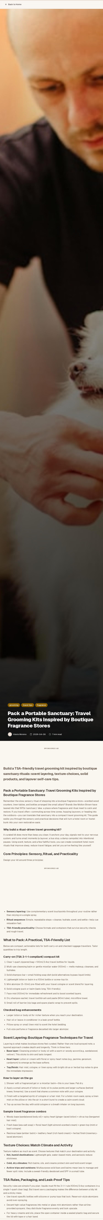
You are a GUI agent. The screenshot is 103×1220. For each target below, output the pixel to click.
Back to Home (13, 4)
